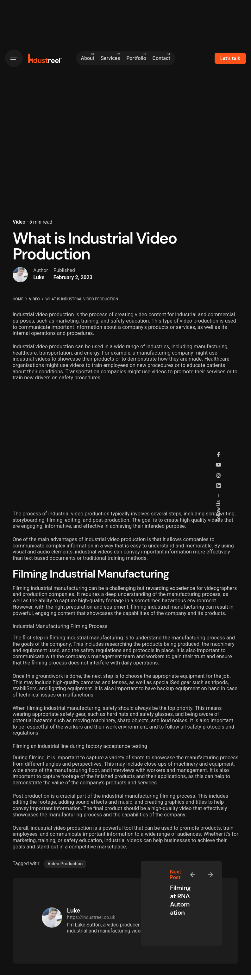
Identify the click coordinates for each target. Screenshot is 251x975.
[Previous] (193, 875)
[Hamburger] (14, 58)
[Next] (210, 875)
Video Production (65, 864)
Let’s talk (230, 58)
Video (19, 222)
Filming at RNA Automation (180, 900)
